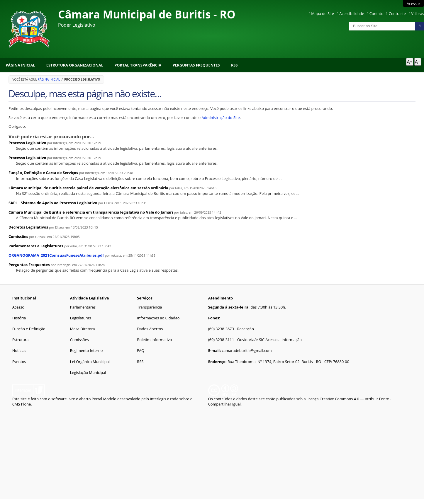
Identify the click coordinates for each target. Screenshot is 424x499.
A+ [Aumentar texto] (409, 62)
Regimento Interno (86, 350)
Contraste (397, 13)
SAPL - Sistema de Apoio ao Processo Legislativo (53, 202)
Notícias (19, 350)
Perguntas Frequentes (196, 65)
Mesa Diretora (82, 328)
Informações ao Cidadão (158, 318)
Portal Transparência (137, 65)
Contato (376, 13)
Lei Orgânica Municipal (90, 361)
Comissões (18, 236)
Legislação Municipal (88, 372)
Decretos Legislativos (28, 227)
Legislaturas (80, 318)
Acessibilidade (351, 13)
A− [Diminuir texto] (417, 62)
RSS (234, 65)
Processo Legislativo (27, 142)
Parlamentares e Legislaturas (36, 245)
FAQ (140, 350)
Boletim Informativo (154, 339)
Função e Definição (28, 328)
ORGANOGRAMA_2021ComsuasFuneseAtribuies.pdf (56, 255)
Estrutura (20, 339)
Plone (26, 404)
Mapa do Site (322, 13)
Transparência (149, 307)
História (19, 318)
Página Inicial (20, 65)
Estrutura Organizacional (74, 65)
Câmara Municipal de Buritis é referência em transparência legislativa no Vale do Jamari (91, 212)
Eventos (19, 361)
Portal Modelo (104, 398)
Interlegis (158, 398)
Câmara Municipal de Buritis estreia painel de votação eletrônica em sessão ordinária (88, 187)
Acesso (18, 307)
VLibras (417, 13)
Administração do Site (220, 117)
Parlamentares (83, 307)
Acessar (413, 3)
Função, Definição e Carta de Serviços (43, 172)
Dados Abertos (150, 328)
